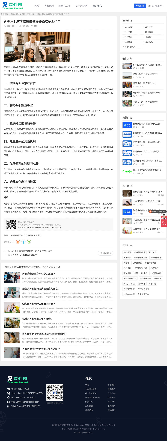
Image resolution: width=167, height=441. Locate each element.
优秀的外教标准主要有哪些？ (37, 318)
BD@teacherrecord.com (27, 401)
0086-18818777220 (30, 406)
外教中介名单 (130, 46)
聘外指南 (128, 37)
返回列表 (105, 253)
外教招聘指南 (139, 252)
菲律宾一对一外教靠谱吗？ (145, 101)
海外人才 (152, 252)
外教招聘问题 (156, 273)
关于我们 (111, 385)
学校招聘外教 (143, 289)
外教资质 (127, 268)
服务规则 (111, 406)
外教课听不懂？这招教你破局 (146, 92)
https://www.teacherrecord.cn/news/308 (44, 227)
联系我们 (111, 389)
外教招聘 (127, 252)
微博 (18, 242)
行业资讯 (128, 32)
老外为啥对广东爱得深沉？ (145, 74)
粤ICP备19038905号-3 (83, 432)
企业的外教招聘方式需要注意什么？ (41, 288)
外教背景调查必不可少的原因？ (38, 273)
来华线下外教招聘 (92, 397)
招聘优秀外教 (145, 278)
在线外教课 (137, 262)
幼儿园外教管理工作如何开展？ (38, 303)
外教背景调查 (150, 262)
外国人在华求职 (130, 278)
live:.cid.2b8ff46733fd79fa (30, 393)
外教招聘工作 (17, 235)
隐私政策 (111, 397)
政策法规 (128, 42)
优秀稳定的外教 (140, 268)
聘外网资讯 (20, 14)
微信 (29, 242)
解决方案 (89, 401)
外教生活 (128, 27)
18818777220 (22, 388)
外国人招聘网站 (140, 273)
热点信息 (149, 42)
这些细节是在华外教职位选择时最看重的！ (44, 333)
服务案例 (89, 406)
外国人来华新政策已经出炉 (24, 254)
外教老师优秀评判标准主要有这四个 (41, 348)
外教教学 (149, 37)
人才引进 (152, 283)
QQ (23, 242)
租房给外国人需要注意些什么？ (147, 191)
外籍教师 (158, 278)
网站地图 (111, 410)
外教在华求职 (129, 294)
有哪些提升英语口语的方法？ (146, 228)
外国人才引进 (34, 235)
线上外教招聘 (90, 393)
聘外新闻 (149, 32)
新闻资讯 (97, 5)
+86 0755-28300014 (25, 397)
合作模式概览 (90, 389)
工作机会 (111, 393)
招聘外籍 (127, 273)
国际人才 (141, 283)
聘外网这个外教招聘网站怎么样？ (148, 123)
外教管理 (154, 268)
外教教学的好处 (140, 257)
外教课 (126, 262)
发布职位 (140, 5)
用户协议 (111, 401)
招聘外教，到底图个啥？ (144, 83)
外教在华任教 (129, 289)
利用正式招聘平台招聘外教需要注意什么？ (32, 250)
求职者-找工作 (156, 5)
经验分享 (30, 14)
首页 (37, 5)
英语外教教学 (156, 257)
